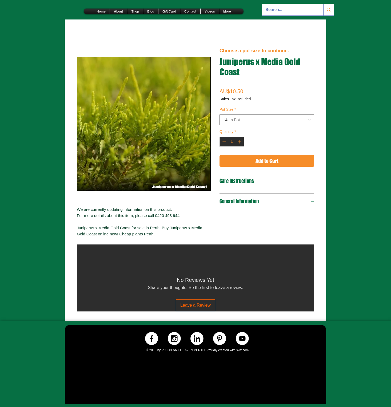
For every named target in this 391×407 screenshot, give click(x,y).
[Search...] (288, 9)
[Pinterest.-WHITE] (219, 338)
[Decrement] (223, 141)
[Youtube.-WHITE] (242, 338)
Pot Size (228, 109)
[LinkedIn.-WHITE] (197, 338)
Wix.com (242, 350)
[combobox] (267, 119)
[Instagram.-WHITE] (174, 338)
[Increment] (240, 141)
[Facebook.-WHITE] (151, 338)
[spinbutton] (232, 141)
